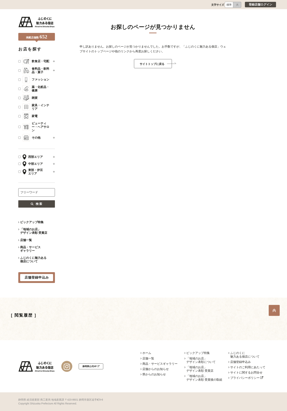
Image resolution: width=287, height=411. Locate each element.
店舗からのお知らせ (155, 369)
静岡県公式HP (91, 366)
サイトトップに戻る (152, 63)
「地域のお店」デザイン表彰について (201, 360)
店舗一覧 (26, 240)
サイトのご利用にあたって (247, 367)
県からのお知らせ (154, 374)
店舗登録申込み (240, 361)
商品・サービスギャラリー (30, 249)
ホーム (146, 352)
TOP (274, 310)
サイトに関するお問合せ (246, 372)
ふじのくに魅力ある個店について (33, 259)
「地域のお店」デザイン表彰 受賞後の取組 (204, 377)
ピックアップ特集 (32, 222)
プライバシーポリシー (246, 377)
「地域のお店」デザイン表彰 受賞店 (33, 231)
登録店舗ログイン (260, 4)
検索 (37, 203)
